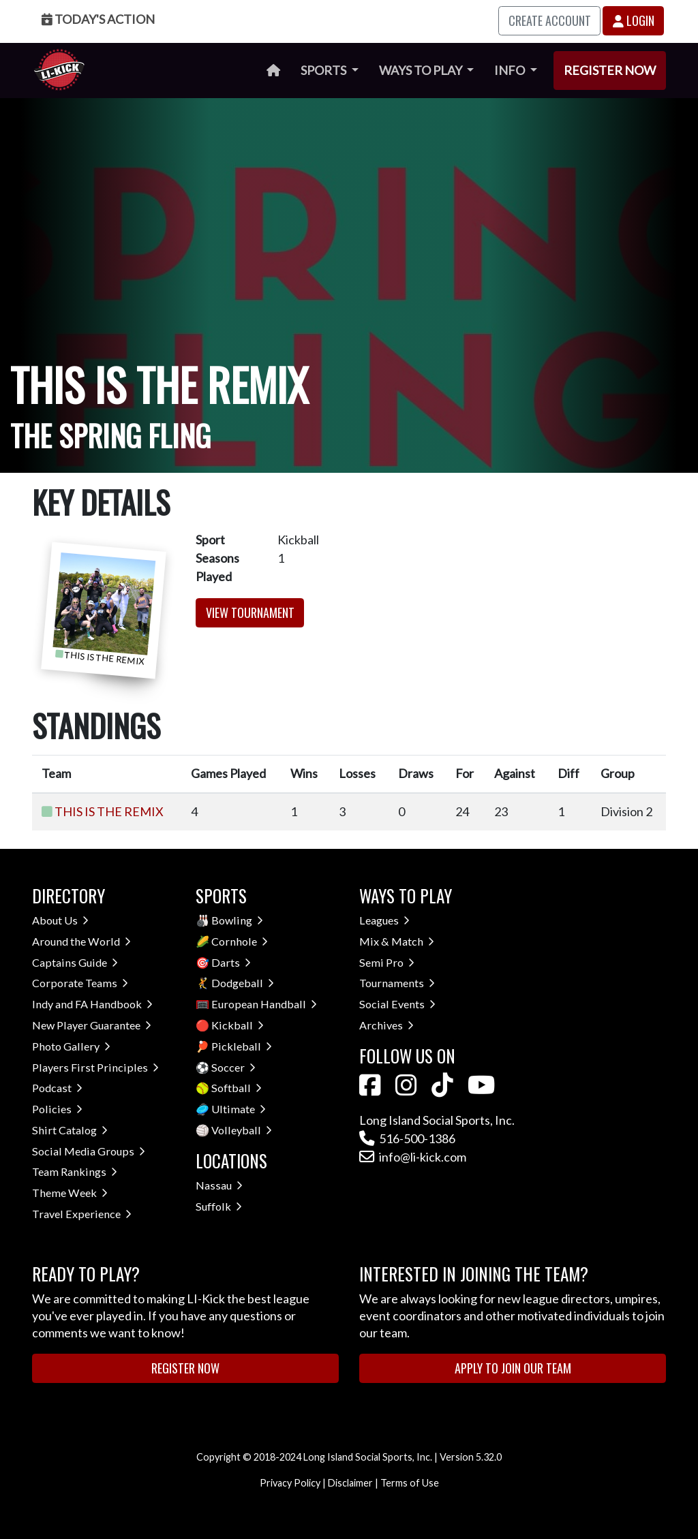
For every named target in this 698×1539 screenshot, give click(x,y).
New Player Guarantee (91, 1025)
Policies (57, 1108)
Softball (236, 1087)
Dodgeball (242, 982)
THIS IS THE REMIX (109, 811)
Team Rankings (74, 1171)
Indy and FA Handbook (92, 1003)
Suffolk (219, 1206)
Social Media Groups (88, 1151)
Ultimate (238, 1108)
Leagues (384, 920)
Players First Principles (95, 1067)
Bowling (237, 920)
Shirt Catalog (70, 1129)
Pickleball (241, 1046)
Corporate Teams (80, 982)
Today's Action (98, 19)
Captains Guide (75, 962)
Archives (386, 1025)
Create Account (550, 20)
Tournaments (397, 982)
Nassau (219, 1185)
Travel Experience (82, 1213)
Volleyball (241, 1129)
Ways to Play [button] (421, 70)
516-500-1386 (407, 1138)
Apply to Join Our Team (513, 1368)
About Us (60, 920)
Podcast (57, 1087)
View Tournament (250, 612)
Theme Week (70, 1192)
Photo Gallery (71, 1046)
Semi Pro (386, 962)
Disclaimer (350, 1483)
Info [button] (510, 70)
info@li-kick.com (412, 1156)
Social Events (397, 1003)
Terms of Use (409, 1483)
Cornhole (239, 941)
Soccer (233, 1067)
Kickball (237, 1025)
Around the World (81, 941)
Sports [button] (324, 70)
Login (633, 20)
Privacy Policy (290, 1483)
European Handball (264, 1003)
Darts (231, 962)
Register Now (610, 70)
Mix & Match (396, 941)
